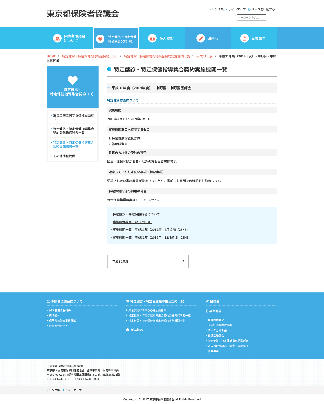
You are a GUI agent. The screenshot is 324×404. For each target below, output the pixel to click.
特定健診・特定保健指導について (136, 214)
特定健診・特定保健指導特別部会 (227, 340)
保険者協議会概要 (59, 310)
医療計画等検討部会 (219, 325)
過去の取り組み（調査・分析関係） (228, 346)
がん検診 (134, 330)
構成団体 (53, 315)
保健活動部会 (215, 335)
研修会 (212, 301)
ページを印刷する (261, 9)
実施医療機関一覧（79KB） (132, 222)
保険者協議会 (215, 320)
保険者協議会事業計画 (61, 320)
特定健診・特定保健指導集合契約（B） (90, 56)
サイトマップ (236, 9)
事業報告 (214, 311)
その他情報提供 (64, 156)
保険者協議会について (65, 301)
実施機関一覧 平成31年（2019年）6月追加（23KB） (151, 229)
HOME (51, 56)
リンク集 (217, 9)
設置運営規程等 (57, 326)
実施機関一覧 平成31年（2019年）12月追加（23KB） (152, 237)
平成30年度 (120, 261)
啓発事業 (212, 351)
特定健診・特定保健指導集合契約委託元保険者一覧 (73, 131)
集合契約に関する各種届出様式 (73, 117)
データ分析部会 (216, 330)
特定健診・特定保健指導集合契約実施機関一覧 (157, 56)
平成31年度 (204, 56)
